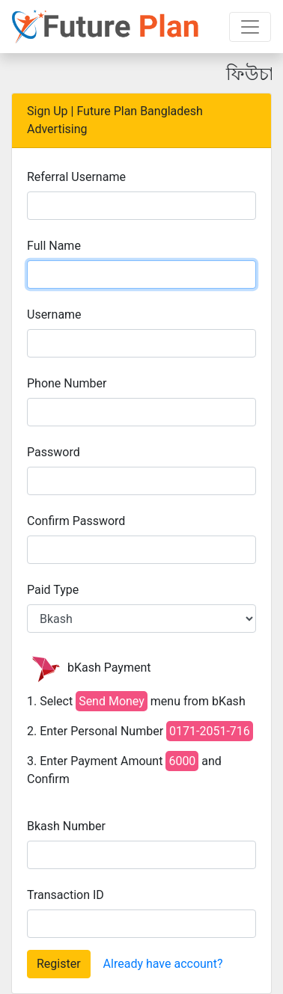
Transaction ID (65, 895)
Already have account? (163, 964)
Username (54, 314)
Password (53, 452)
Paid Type (53, 590)
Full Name (54, 246)
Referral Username (76, 177)
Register (59, 964)
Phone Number (66, 383)
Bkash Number (66, 826)
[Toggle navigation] (250, 27)
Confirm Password (76, 521)
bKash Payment (88, 668)
